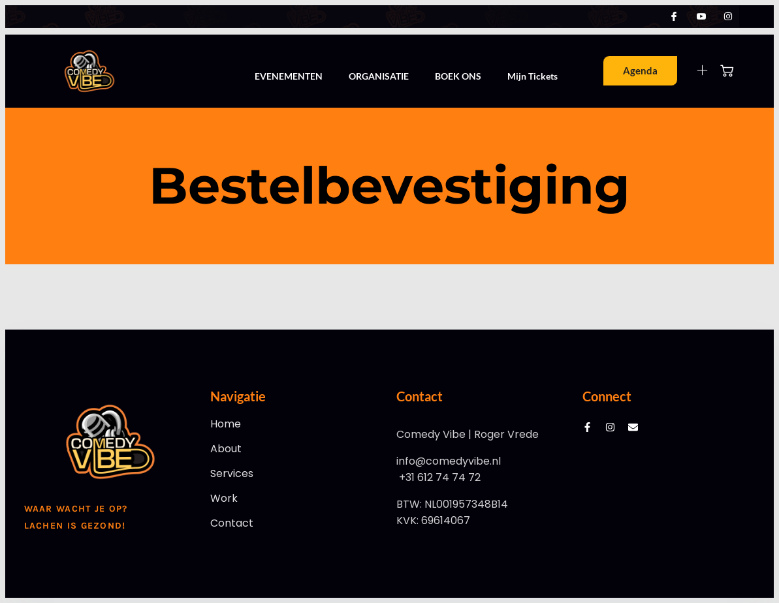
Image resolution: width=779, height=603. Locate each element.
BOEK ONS (458, 76)
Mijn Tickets (532, 76)
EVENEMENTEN (289, 76)
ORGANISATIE (379, 76)
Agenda (640, 70)
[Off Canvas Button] (694, 70)
